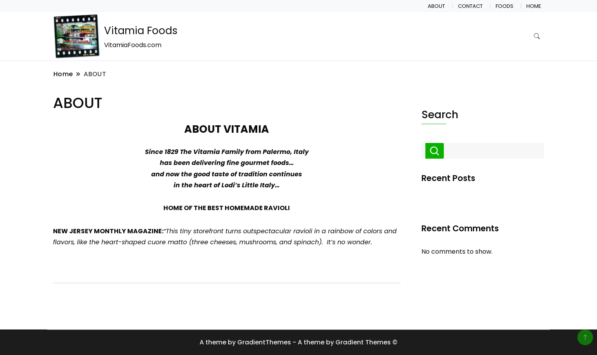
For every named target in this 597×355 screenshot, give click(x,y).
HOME (533, 6)
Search (439, 114)
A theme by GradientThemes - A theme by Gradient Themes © (298, 342)
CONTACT (470, 6)
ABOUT (436, 6)
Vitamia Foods (141, 31)
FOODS (504, 6)
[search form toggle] (537, 36)
